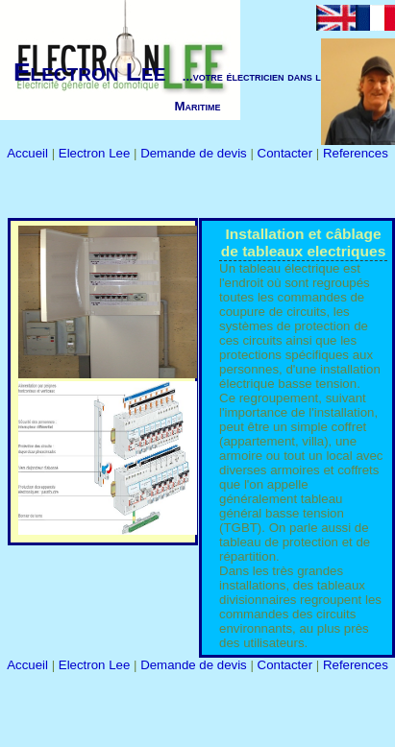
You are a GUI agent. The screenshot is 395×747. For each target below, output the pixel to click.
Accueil (29, 153)
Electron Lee (96, 153)
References (355, 153)
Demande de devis (195, 153)
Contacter (287, 153)
